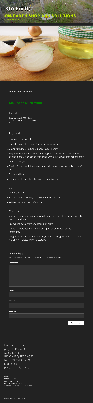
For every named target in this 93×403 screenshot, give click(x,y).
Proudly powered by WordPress (14, 398)
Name (12, 290)
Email (12, 301)
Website (12, 311)
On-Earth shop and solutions (40, 16)
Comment (13, 263)
